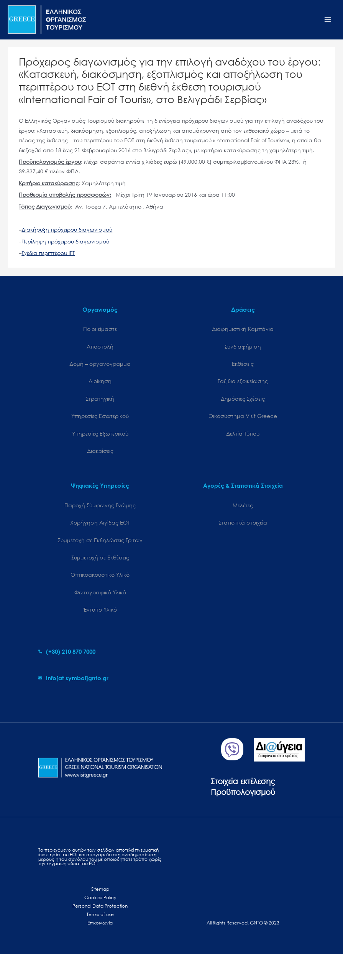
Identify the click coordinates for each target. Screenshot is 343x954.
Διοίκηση (100, 381)
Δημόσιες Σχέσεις (243, 398)
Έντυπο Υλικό (100, 609)
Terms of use (100, 914)
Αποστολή (100, 346)
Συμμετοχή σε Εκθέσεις (100, 557)
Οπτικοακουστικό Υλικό (100, 574)
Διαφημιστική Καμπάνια (243, 328)
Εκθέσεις (243, 363)
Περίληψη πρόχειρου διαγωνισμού (65, 241)
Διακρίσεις (100, 450)
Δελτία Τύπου (242, 433)
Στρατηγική (100, 398)
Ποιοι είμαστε (100, 328)
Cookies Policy (100, 897)
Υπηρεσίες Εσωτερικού (100, 415)
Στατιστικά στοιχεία (243, 522)
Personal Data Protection (100, 906)
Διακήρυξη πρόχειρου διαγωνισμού (66, 229)
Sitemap (100, 889)
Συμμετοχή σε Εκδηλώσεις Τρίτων (100, 540)
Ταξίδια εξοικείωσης (243, 381)
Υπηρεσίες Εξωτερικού (100, 433)
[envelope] (73, 678)
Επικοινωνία (100, 922)
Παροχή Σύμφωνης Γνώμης (100, 505)
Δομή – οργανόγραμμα (100, 363)
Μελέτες (243, 505)
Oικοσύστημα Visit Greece (242, 415)
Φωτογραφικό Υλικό (100, 592)
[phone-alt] (66, 651)
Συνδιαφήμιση (243, 346)
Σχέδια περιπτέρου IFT (48, 253)
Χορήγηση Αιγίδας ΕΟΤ (100, 522)
